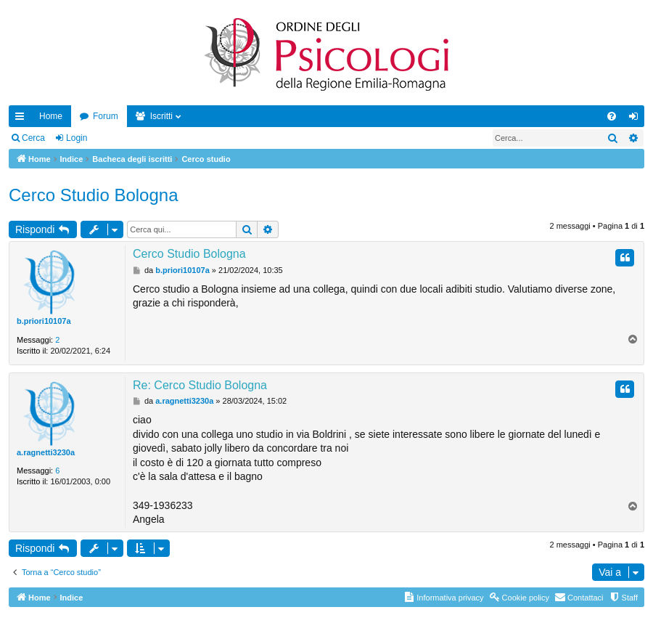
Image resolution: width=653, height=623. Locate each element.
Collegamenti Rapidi (22, 119)
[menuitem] (612, 116)
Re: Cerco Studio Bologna (200, 385)
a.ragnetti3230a (46, 452)
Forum (105, 116)
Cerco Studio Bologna (93, 195)
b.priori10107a (44, 321)
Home (50, 116)
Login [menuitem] (636, 119)
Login (76, 138)
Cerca (33, 138)
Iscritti (161, 116)
